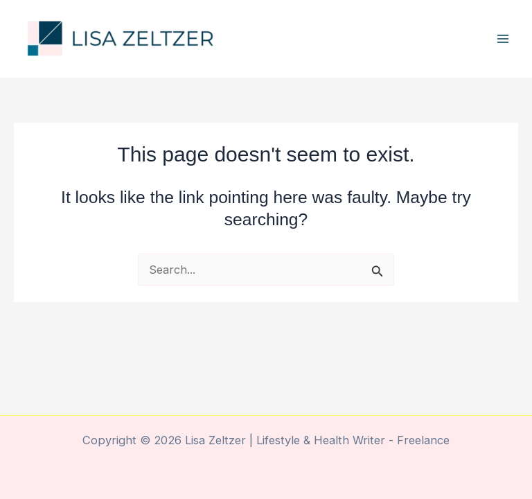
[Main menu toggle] (502, 39)
